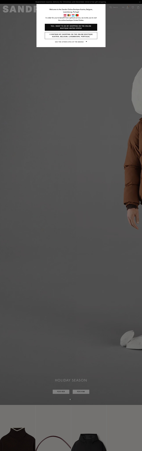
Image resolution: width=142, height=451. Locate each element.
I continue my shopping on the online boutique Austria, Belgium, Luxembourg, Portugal (71, 35)
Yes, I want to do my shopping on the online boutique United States (71, 27)
